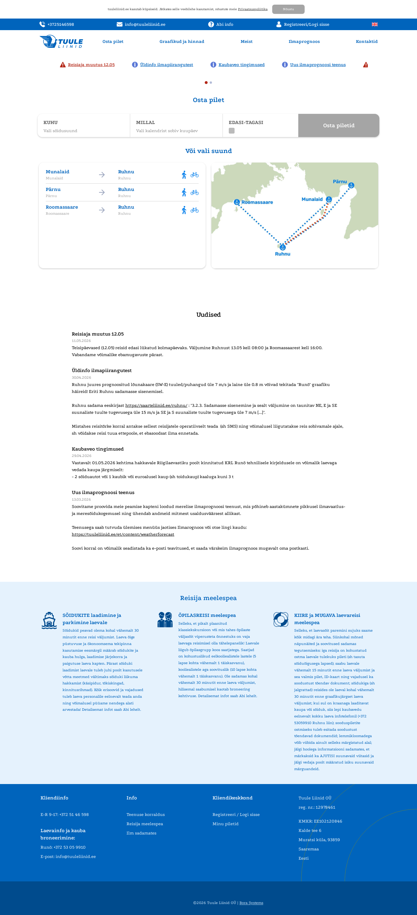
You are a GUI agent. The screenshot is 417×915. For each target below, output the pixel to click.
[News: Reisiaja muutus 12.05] (90, 64)
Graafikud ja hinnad (182, 41)
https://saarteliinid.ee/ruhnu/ (156, 405)
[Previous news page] (41, 64)
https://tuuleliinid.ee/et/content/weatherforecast (123, 534)
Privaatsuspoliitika (253, 9)
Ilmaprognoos (304, 41)
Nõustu (288, 9)
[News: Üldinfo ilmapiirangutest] (165, 64)
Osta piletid (339, 125)
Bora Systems (251, 903)
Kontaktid (367, 41)
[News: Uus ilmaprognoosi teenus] (317, 64)
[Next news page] (375, 64)
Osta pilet (113, 41)
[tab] (206, 82)
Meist (247, 41)
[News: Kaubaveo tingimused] (240, 64)
